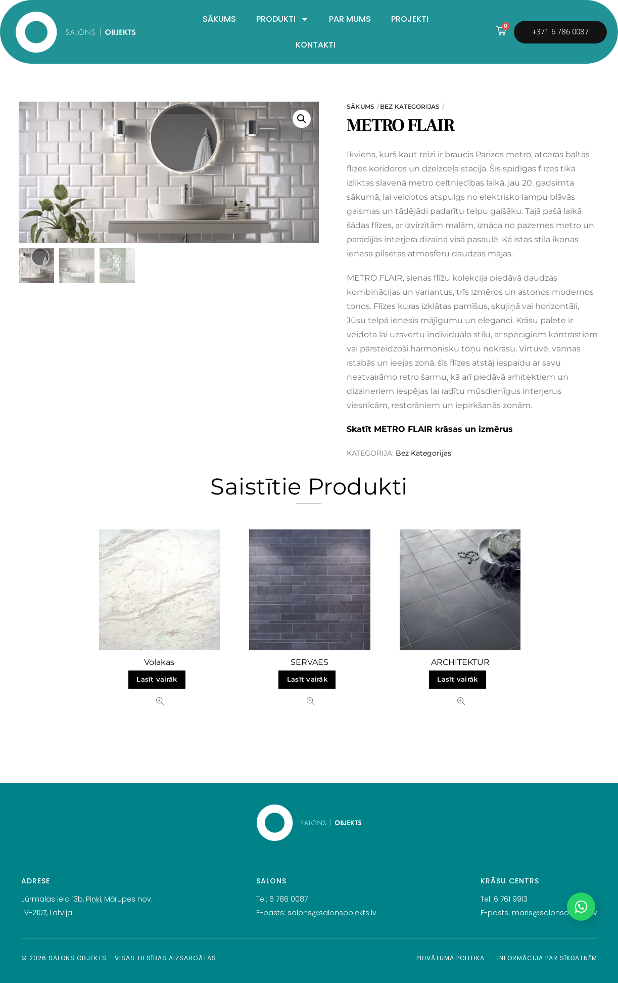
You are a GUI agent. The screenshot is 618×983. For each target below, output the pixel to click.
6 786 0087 (288, 899)
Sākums (360, 106)
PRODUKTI (282, 19)
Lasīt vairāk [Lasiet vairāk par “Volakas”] (156, 679)
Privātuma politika (450, 958)
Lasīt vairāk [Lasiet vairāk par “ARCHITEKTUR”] (457, 679)
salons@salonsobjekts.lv (332, 913)
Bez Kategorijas (410, 106)
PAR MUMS (350, 19)
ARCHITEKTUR (460, 662)
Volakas (159, 662)
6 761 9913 (511, 899)
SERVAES (309, 662)
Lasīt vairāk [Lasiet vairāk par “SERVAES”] (307, 679)
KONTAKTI (316, 45)
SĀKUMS (219, 19)
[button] (302, 119)
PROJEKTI (410, 19)
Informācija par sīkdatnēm (547, 958)
